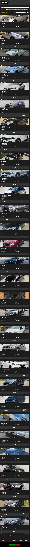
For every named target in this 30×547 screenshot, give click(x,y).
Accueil (9, 540)
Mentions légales (15, 540)
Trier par (14, 12)
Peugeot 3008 (8, 9)
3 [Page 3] (13, 535)
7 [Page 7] (19, 535)
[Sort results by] (20, 12)
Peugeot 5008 (17, 9)
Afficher (25, 12)
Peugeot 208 (21, 9)
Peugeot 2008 (12, 9)
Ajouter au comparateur (4, 48)
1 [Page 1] (10, 535)
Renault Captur (26, 9)
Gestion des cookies (20, 540)
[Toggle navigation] (29, 2)
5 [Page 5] (16, 535)
